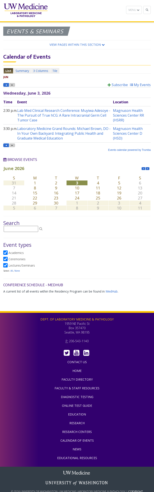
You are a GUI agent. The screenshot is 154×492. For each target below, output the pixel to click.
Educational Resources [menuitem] (77, 458)
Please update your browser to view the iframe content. (77, 71)
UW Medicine (77, 473)
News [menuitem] (77, 449)
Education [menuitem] (77, 414)
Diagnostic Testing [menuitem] (77, 397)
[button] (77, 44)
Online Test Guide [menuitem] (77, 405)
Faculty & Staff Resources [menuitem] (77, 388)
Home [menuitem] (77, 371)
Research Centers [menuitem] (77, 432)
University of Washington (77, 483)
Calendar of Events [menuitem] (77, 440)
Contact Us (77, 362)
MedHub (112, 291)
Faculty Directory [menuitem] (77, 379)
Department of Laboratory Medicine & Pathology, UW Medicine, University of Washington (25, 10)
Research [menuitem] (77, 423)
